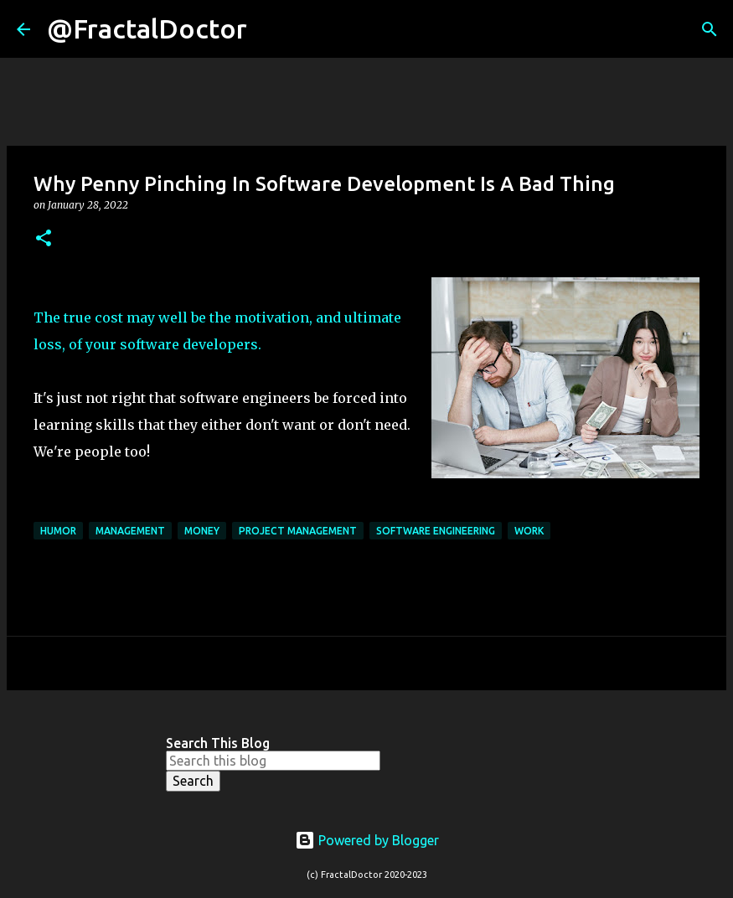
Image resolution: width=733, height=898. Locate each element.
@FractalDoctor (147, 28)
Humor (58, 530)
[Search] (271, 29)
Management (130, 530)
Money (201, 530)
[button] (44, 239)
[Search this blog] (273, 761)
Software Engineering (435, 530)
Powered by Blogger (367, 840)
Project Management (298, 530)
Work (529, 530)
